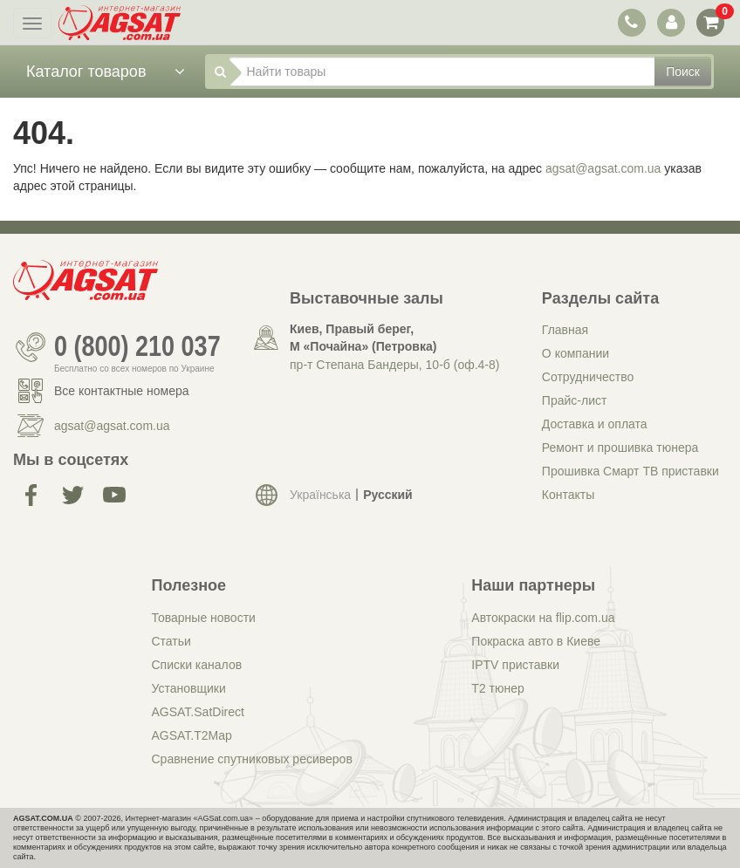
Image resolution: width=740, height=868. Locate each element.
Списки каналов (197, 665)
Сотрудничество (588, 377)
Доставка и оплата (595, 424)
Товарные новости (204, 618)
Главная (565, 330)
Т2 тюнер (497, 688)
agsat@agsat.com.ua (603, 168)
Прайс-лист (574, 400)
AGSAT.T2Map (192, 735)
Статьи (171, 641)
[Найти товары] (442, 71)
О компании (575, 353)
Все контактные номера (121, 391)
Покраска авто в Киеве (535, 641)
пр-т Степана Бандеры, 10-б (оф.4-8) (394, 365)
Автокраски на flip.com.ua (542, 618)
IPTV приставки (515, 665)
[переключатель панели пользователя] (670, 22)
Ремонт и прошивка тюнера (620, 448)
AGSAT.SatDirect (198, 712)
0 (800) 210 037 (137, 347)
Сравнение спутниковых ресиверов (252, 759)
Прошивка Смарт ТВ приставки (630, 471)
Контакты (568, 495)
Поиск (683, 72)
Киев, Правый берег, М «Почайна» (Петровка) (363, 337)
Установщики (189, 688)
